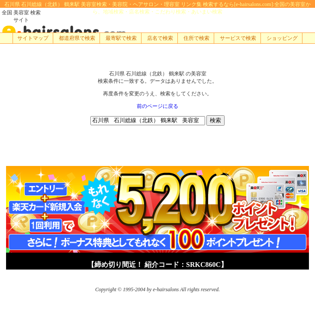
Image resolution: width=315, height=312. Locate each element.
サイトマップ (32, 38)
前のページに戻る (157, 106)
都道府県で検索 (77, 38)
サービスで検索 (238, 38)
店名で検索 (160, 38)
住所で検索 (196, 38)
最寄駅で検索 (121, 38)
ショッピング (282, 38)
